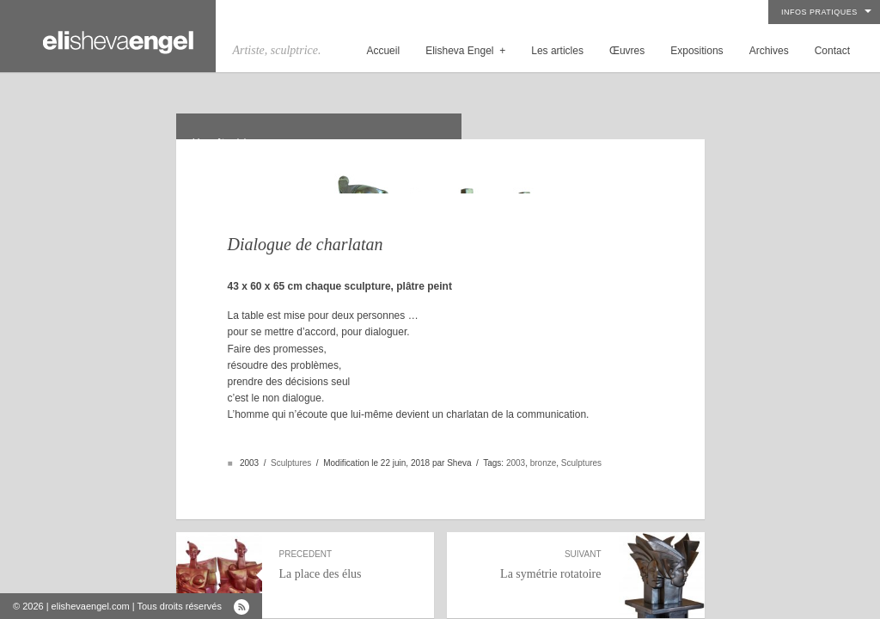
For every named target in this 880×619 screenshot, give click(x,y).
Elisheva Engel (465, 51)
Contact (832, 51)
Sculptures (291, 442)
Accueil (383, 51)
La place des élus (348, 544)
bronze (543, 442)
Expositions (696, 51)
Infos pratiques (819, 12)
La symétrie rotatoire (533, 544)
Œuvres (627, 51)
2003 (515, 442)
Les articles (557, 51)
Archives (769, 51)
